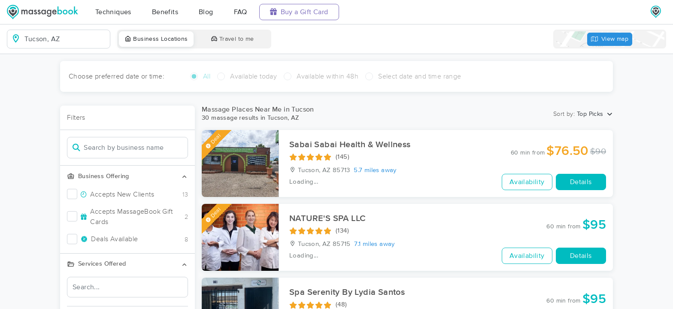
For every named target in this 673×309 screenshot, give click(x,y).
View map (610, 39)
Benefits (165, 12)
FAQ (240, 12)
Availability (527, 182)
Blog (206, 12)
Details (581, 182)
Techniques (113, 12)
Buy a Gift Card (299, 11)
